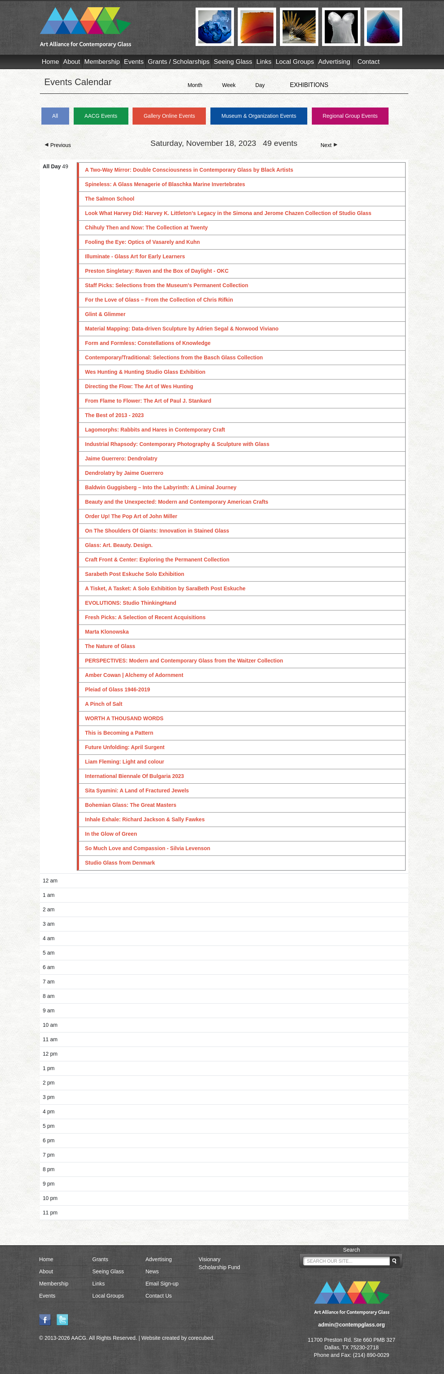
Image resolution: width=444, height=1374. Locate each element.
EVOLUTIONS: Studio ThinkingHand (130, 603)
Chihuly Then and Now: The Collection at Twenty (146, 228)
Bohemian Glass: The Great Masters (130, 805)
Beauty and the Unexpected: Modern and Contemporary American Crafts (177, 502)
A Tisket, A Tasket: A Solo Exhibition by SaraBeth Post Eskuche (165, 588)
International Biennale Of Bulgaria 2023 (134, 776)
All (55, 116)
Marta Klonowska (107, 632)
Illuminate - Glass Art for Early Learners (135, 256)
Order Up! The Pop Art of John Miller (133, 516)
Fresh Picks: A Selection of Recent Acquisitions (145, 617)
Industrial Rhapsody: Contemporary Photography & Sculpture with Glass (177, 444)
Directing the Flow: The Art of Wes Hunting (139, 386)
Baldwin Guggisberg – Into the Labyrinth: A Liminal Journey (161, 487)
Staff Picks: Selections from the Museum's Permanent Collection (166, 285)
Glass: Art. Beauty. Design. (119, 545)
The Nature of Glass (110, 646)
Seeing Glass (233, 61)
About (71, 61)
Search (351, 1250)
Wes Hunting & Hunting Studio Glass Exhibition (145, 372)
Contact (368, 61)
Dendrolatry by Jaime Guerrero (124, 473)
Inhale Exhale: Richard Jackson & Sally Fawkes (145, 819)
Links (264, 61)
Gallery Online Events (169, 116)
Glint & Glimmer (105, 314)
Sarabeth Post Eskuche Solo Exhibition (134, 574)
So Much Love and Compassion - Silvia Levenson (147, 848)
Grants (100, 1259)
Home (50, 61)
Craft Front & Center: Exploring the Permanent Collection (157, 560)
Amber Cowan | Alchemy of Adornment (134, 675)
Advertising (334, 61)
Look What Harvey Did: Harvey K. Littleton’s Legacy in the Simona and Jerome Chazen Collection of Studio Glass (228, 213)
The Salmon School (109, 199)
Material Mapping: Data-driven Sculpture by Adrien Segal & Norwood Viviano (182, 329)
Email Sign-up (162, 1284)
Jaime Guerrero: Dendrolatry (121, 458)
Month (195, 85)
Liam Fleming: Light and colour (124, 762)
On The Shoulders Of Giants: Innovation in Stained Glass (157, 531)
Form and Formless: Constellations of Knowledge (148, 343)
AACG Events (100, 116)
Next (329, 145)
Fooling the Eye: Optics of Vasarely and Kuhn (142, 242)
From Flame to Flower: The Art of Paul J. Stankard (148, 401)
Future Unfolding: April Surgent (124, 747)
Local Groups (295, 61)
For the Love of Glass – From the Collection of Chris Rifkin (159, 300)
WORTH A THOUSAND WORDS (124, 718)
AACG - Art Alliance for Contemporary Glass (113, 27)
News (152, 1271)
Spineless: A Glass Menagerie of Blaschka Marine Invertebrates (165, 184)
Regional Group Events (350, 116)
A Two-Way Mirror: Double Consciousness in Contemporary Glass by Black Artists (189, 170)
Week (229, 85)
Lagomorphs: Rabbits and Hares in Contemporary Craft (155, 430)
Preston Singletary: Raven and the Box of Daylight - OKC (157, 271)
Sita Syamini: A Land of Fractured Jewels (137, 790)
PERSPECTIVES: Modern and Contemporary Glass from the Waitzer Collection (184, 661)
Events (134, 61)
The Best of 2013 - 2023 (114, 415)
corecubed (200, 1338)
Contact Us (158, 1296)
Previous (57, 145)
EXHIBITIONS (309, 85)
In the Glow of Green (111, 834)
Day (260, 85)
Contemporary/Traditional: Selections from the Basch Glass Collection (174, 357)
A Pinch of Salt (103, 704)
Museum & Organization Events (258, 116)
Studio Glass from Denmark (120, 863)
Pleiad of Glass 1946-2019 (117, 689)
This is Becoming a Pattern (119, 733)
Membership (102, 61)
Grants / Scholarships (179, 61)
